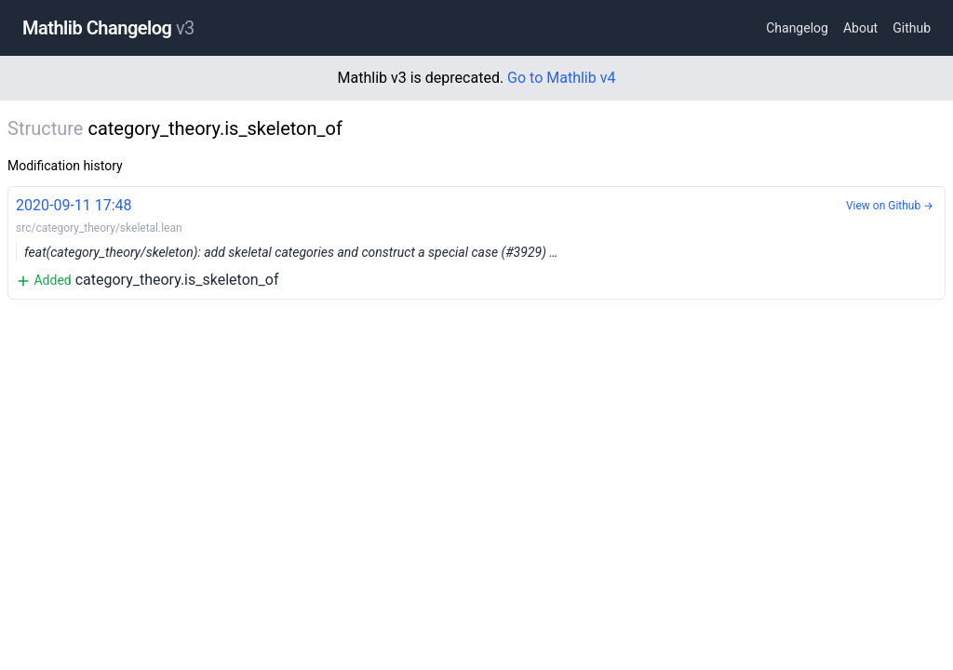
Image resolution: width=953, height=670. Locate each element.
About (860, 27)
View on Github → (889, 205)
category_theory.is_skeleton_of (476, 241)
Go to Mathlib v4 (561, 78)
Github (912, 27)
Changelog (797, 27)
